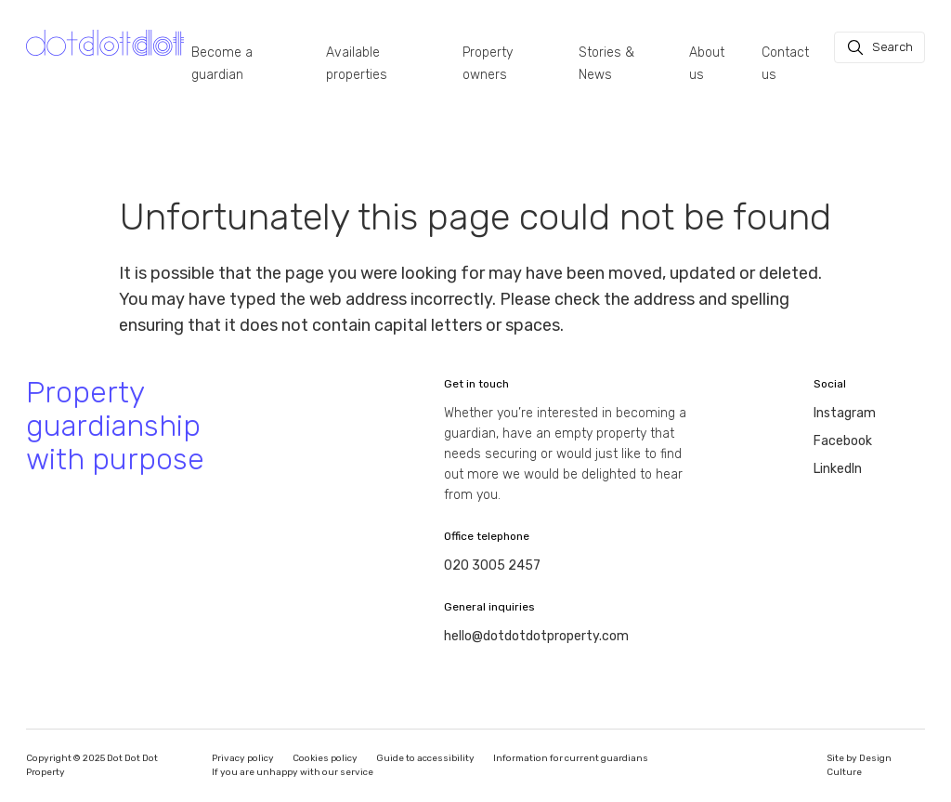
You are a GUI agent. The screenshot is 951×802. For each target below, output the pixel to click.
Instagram (845, 413)
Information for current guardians (570, 758)
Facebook (843, 441)
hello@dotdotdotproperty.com (536, 636)
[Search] (879, 47)
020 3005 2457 (492, 565)
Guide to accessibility (425, 758)
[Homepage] (105, 43)
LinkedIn (838, 469)
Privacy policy (243, 758)
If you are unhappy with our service (292, 772)
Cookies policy (325, 758)
